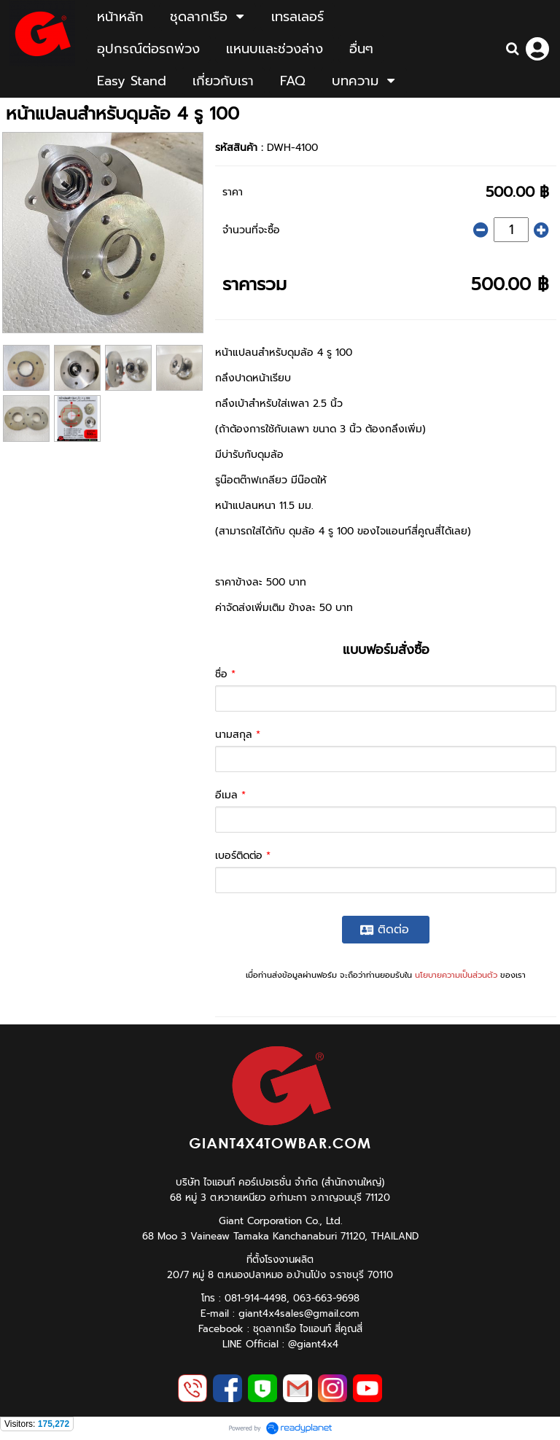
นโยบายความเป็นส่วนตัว (456, 975)
